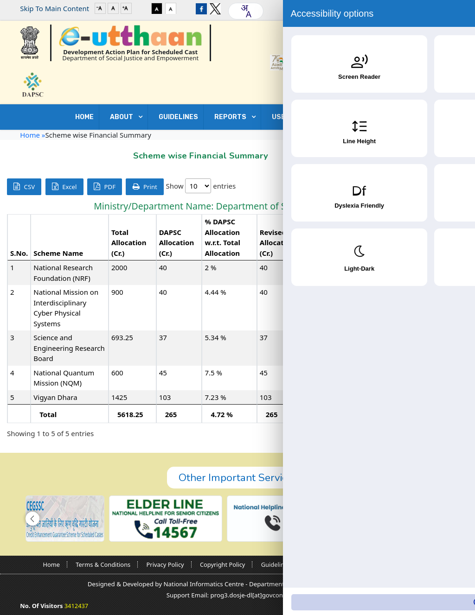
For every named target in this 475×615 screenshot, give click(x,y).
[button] (32, 519)
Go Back (436, 153)
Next (453, 433)
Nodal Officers (327, 564)
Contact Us (433, 117)
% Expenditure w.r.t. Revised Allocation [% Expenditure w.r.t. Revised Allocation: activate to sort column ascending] (436, 243)
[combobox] (246, 11)
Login (426, 8)
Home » (32, 134)
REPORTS (231, 117)
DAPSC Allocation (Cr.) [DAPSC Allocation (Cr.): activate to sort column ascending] (176, 243)
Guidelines (276, 564)
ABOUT (123, 117)
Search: (401, 186)
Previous (401, 433)
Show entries (201, 185)
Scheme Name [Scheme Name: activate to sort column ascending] (58, 253)
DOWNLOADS (367, 117)
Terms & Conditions (103, 564)
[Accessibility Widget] (449, 587)
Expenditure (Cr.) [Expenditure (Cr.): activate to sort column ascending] (382, 248)
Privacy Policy (165, 564)
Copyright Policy (222, 564)
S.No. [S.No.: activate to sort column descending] (19, 253)
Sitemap (420, 564)
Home (84, 117)
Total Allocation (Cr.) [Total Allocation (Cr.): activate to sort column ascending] (129, 243)
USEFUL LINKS (297, 117)
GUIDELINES (178, 117)
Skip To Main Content (54, 8)
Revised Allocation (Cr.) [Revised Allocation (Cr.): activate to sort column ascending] (277, 243)
